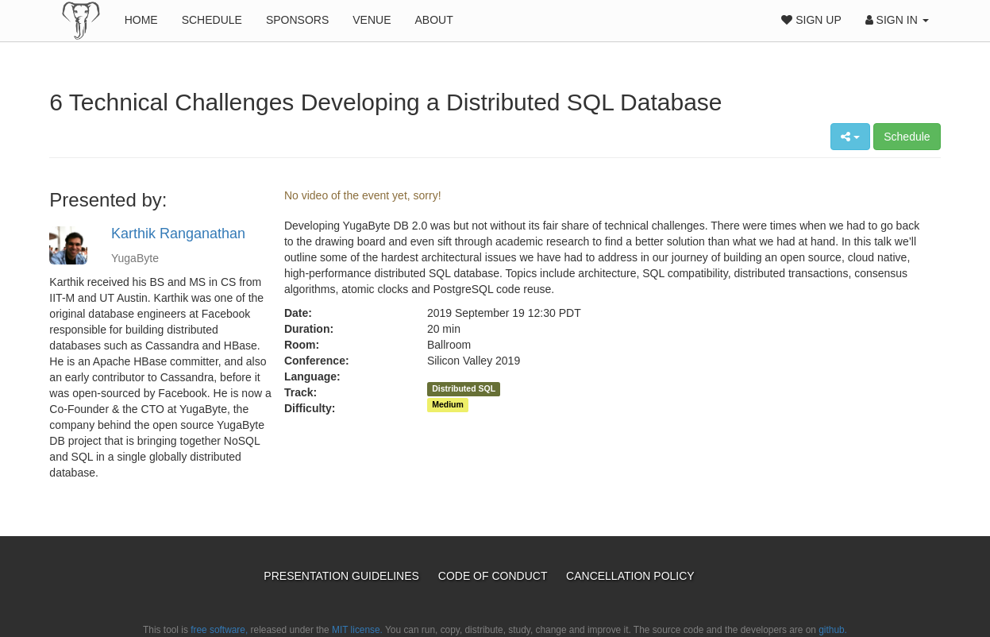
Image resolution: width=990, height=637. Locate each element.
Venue (371, 20)
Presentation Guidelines (343, 575)
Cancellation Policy (630, 575)
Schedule (212, 20)
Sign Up (811, 20)
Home (141, 20)
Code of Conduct (494, 575)
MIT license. (357, 629)
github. (833, 629)
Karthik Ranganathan (178, 233)
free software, (219, 629)
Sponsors (297, 20)
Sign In (897, 20)
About (433, 20)
